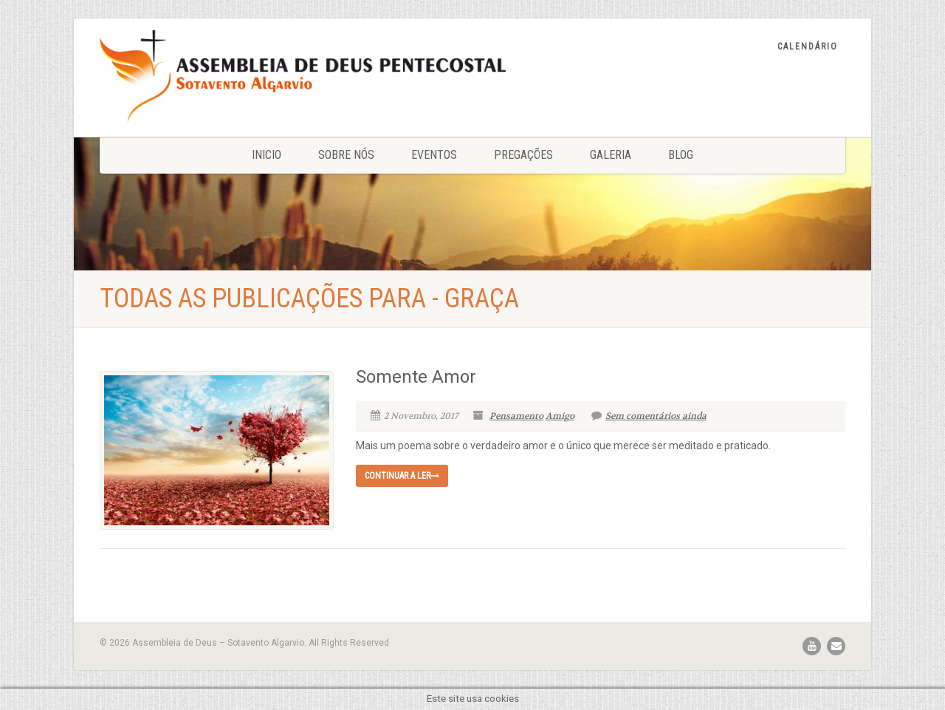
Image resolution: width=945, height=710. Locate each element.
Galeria (610, 155)
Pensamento (516, 416)
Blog (680, 155)
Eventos (434, 155)
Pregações (523, 155)
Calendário (807, 46)
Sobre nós (346, 155)
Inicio (266, 155)
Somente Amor (416, 376)
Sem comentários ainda (649, 416)
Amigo (560, 416)
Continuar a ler (402, 476)
